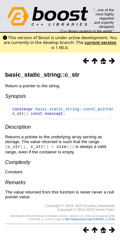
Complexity (17, 164)
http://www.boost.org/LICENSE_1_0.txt (89, 220)
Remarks (15, 184)
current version (100, 42)
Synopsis (15, 96)
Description (18, 129)
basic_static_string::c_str (42, 74)
